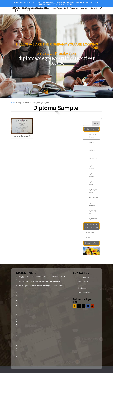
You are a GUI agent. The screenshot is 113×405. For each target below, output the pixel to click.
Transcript (74, 8)
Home (27, 8)
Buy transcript (93, 219)
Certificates (57, 8)
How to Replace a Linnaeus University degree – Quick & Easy (40, 286)
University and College (40, 8)
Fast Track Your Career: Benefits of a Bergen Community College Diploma (41, 277)
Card (66, 8)
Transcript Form (90, 237)
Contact (94, 8)
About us (83, 8)
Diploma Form (89, 232)
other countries (93, 198)
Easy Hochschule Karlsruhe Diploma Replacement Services (39, 282)
